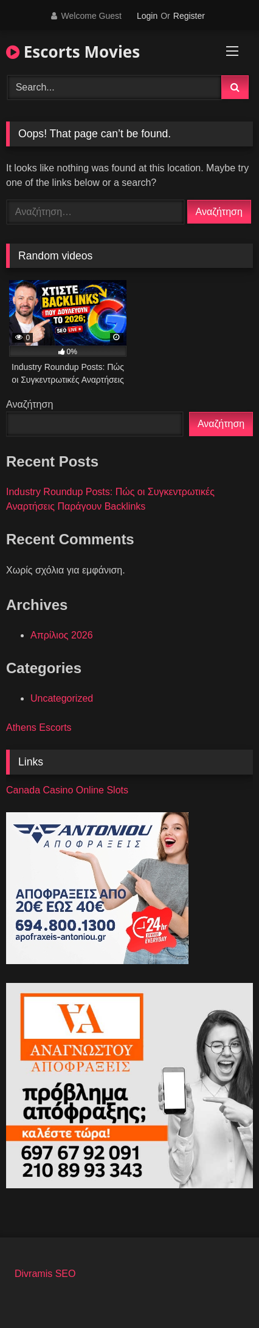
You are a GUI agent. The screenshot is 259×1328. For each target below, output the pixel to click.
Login (147, 16)
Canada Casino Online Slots (67, 790)
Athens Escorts (39, 727)
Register (189, 16)
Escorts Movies (73, 52)
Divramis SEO (45, 1273)
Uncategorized (61, 698)
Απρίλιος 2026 (61, 635)
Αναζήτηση (29, 404)
